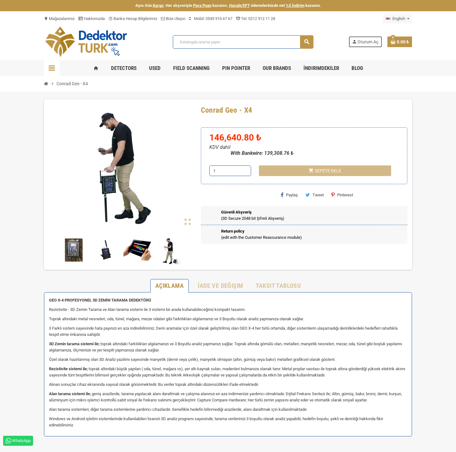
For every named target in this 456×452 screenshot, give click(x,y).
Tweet (314, 194)
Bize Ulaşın (173, 18)
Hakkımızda (91, 18)
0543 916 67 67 (219, 18)
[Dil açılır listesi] (397, 18)
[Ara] (243, 42)
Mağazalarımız (59, 18)
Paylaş (289, 194)
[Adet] (230, 170)
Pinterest (342, 194)
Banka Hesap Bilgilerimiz (133, 18)
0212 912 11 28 (261, 18)
